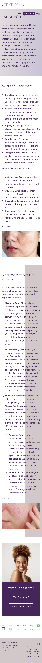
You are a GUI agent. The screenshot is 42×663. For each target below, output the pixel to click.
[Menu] (19, 13)
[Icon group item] (35, 643)
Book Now (8, 226)
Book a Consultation (21, 606)
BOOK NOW (29, 13)
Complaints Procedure (33, 656)
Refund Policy (35, 653)
